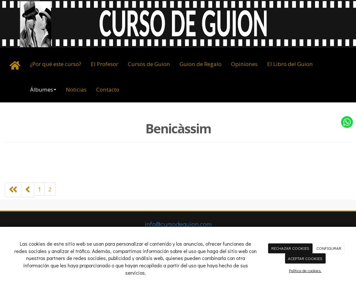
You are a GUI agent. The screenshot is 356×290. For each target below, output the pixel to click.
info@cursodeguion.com (178, 224)
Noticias (76, 89)
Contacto (107, 89)
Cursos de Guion (149, 64)
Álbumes (43, 89)
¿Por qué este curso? (55, 64)
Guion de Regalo (200, 64)
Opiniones (244, 64)
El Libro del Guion (290, 64)
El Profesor (104, 64)
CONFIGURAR (328, 248)
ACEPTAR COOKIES (305, 258)
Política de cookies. (305, 270)
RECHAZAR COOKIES (290, 248)
